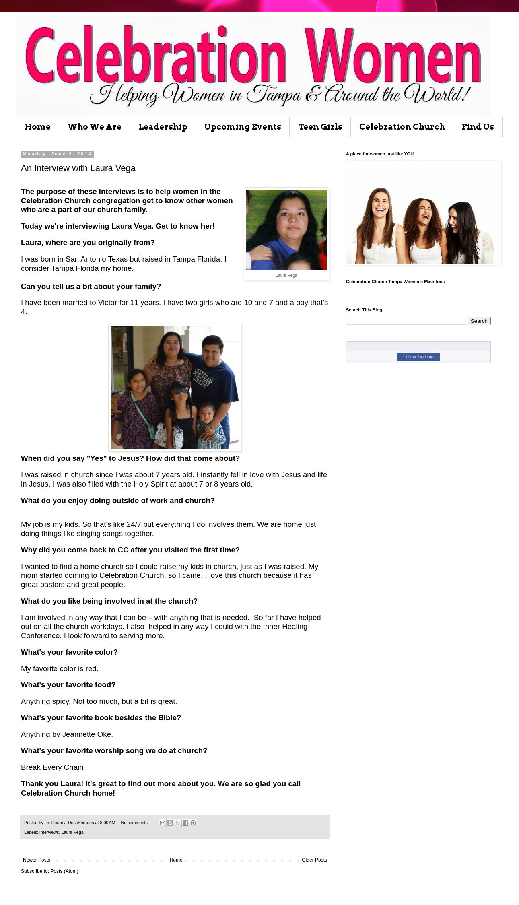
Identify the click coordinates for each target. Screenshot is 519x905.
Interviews (49, 832)
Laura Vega (72, 832)
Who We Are (95, 127)
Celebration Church (402, 127)
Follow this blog (418, 356)
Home (38, 127)
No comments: (135, 822)
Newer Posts (36, 860)
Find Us (478, 127)
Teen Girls (320, 127)
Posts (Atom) (64, 871)
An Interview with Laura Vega (78, 168)
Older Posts (314, 860)
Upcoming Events (242, 127)
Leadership (162, 127)
